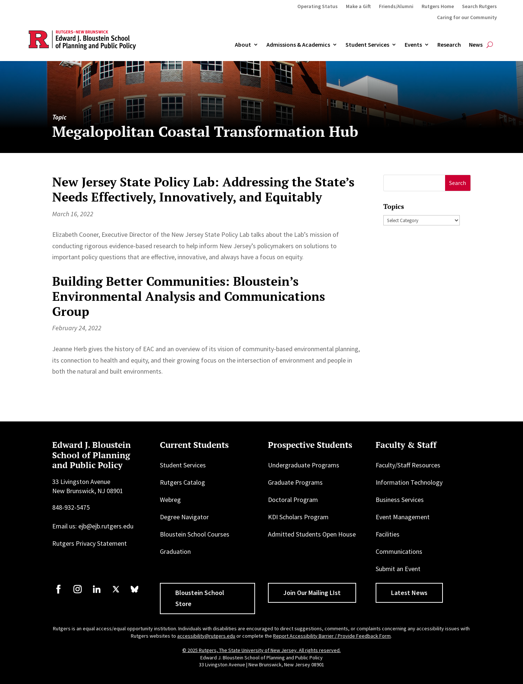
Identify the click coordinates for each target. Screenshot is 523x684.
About (243, 45)
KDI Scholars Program (298, 517)
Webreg (170, 499)
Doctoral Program (293, 499)
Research (449, 45)
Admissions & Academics (298, 45)
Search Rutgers (479, 7)
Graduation (175, 551)
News (476, 45)
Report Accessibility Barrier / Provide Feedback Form (332, 636)
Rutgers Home (438, 7)
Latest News (409, 592)
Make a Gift (358, 7)
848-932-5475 (71, 507)
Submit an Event (398, 568)
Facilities (388, 534)
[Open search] (490, 45)
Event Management (403, 517)
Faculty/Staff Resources (408, 465)
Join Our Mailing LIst (312, 592)
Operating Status (317, 7)
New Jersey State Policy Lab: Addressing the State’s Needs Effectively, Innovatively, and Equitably (203, 189)
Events (413, 45)
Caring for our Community (467, 18)
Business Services (400, 499)
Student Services (367, 45)
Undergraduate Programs (303, 465)
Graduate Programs (295, 482)
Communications (399, 551)
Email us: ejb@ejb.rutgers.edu (92, 526)
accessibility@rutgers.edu (206, 636)
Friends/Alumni (396, 7)
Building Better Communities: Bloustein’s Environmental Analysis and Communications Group (188, 296)
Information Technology (409, 482)
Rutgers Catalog (182, 482)
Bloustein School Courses (194, 534)
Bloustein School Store (199, 598)
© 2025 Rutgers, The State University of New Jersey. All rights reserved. (261, 650)
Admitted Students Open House (312, 534)
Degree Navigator (184, 517)
